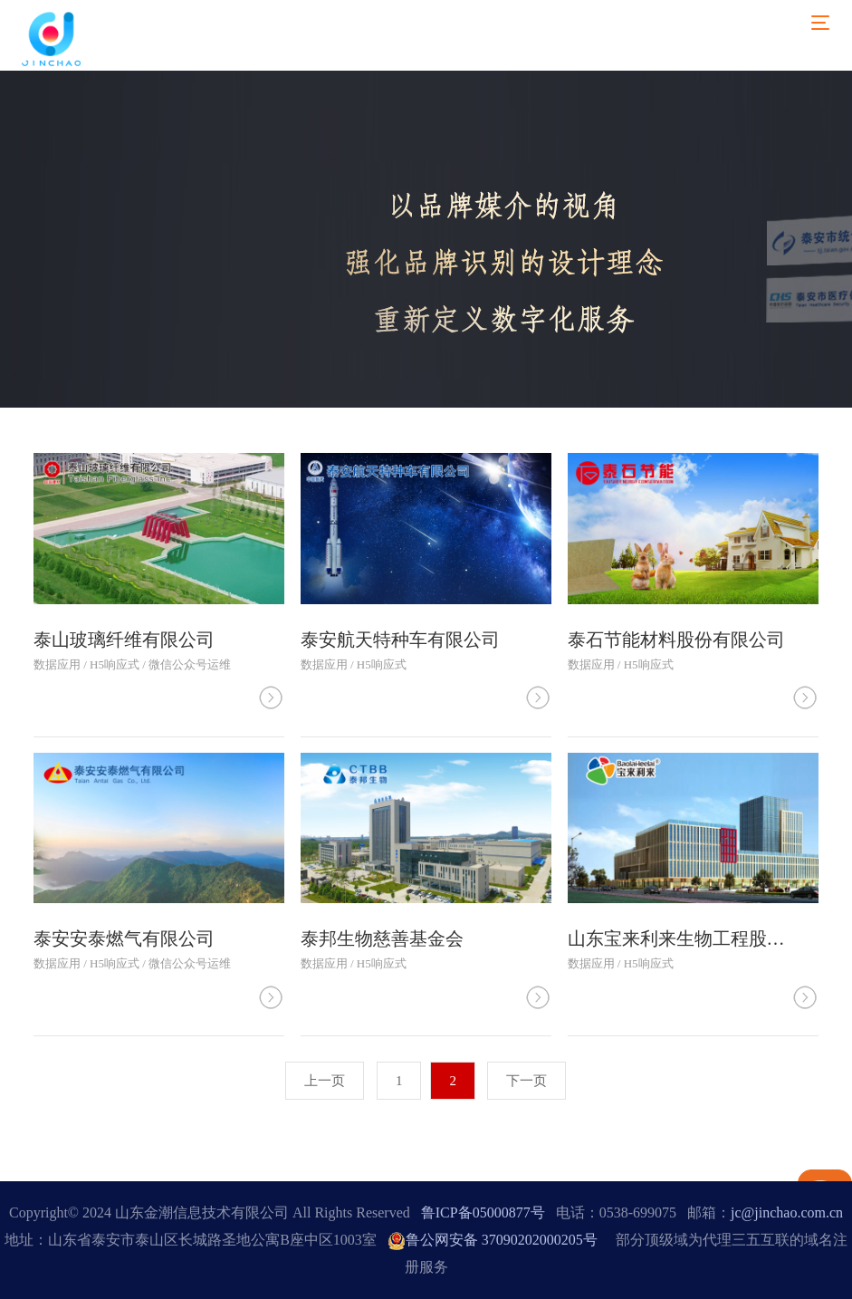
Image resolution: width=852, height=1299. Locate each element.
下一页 (526, 1080)
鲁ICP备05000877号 (483, 1212)
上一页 (324, 1080)
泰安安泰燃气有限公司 (124, 938)
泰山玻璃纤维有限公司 (124, 640)
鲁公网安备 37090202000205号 (493, 1239)
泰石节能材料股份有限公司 (676, 640)
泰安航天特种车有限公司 (400, 640)
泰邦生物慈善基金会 (382, 938)
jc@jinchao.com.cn (787, 1212)
